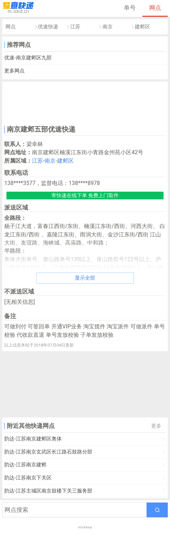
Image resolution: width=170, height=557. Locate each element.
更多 (156, 426)
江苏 (75, 27)
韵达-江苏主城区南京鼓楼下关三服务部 (48, 491)
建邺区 (142, 27)
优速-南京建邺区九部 (27, 58)
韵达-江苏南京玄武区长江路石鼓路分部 (48, 452)
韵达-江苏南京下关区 (27, 478)
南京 (107, 27)
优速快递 (48, 27)
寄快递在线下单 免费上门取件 (85, 196)
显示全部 (85, 278)
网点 (155, 7)
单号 (130, 7)
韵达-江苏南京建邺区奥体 (33, 439)
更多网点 (14, 71)
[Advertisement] (85, 103)
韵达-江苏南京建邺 (25, 465)
